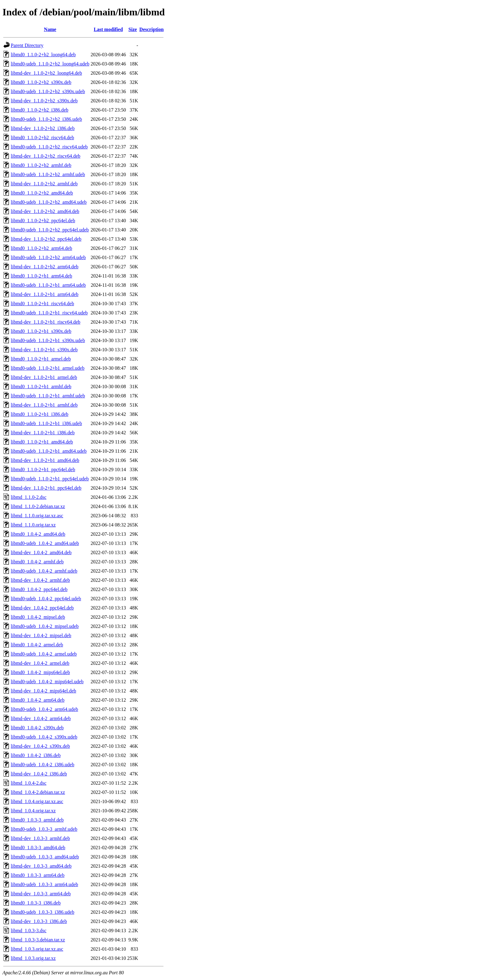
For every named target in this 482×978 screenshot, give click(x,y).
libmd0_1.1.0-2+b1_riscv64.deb (42, 303)
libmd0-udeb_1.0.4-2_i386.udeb (42, 764)
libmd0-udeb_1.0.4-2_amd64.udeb (45, 543)
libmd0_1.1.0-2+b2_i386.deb (39, 109)
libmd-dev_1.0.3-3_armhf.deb (40, 838)
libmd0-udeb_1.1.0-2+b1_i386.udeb (46, 423)
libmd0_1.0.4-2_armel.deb (37, 644)
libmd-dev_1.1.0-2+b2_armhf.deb (44, 183)
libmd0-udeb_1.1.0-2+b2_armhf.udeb (48, 174)
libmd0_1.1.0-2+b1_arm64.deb (41, 275)
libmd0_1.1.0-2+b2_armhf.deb (41, 165)
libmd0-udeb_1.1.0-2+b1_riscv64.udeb (49, 312)
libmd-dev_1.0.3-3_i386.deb (39, 921)
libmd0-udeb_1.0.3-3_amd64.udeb (45, 856)
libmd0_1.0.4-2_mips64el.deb (40, 672)
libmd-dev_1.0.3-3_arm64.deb (41, 893)
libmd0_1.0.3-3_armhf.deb (37, 819)
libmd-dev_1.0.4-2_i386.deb (39, 773)
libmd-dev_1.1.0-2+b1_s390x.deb (44, 349)
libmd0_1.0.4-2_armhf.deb (37, 561)
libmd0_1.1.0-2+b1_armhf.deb (41, 386)
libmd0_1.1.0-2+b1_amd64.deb (42, 441)
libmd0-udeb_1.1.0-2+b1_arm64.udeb (48, 285)
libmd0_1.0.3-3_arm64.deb (38, 875)
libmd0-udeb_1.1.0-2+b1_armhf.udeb (48, 395)
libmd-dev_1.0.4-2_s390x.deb (40, 746)
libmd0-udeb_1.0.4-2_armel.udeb (44, 654)
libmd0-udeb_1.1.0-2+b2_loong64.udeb (50, 63)
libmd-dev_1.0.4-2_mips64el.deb (43, 690)
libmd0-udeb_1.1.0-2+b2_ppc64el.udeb (50, 229)
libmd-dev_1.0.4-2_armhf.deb (40, 580)
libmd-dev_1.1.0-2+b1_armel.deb (44, 377)
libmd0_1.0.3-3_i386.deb (36, 902)
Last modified (108, 29)
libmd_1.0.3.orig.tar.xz (33, 958)
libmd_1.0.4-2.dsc (28, 783)
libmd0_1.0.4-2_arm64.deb (38, 700)
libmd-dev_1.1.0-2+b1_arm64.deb (44, 294)
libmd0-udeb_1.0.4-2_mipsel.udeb (45, 626)
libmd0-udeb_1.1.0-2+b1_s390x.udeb (48, 340)
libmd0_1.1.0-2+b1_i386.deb (39, 414)
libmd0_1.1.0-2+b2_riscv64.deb (42, 137)
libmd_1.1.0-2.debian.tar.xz (38, 506)
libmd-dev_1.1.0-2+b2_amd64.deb (45, 211)
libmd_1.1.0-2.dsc (28, 497)
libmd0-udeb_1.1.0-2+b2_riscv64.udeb (49, 146)
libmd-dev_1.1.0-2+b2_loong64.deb (46, 73)
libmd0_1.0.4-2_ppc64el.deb (39, 589)
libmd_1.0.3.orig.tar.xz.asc (37, 949)
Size (132, 29)
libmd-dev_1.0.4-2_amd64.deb (41, 552)
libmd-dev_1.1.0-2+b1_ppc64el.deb (46, 488)
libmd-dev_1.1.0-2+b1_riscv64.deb (45, 322)
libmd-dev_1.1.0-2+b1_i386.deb (43, 432)
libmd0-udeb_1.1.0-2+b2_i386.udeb (46, 119)
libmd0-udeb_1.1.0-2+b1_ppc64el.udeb (50, 478)
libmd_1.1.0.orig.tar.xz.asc (37, 515)
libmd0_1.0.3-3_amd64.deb (38, 847)
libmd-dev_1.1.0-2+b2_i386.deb (43, 128)
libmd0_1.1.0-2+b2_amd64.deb (42, 192)
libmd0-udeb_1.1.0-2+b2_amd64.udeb (49, 202)
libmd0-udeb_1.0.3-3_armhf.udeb (44, 829)
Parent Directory (27, 45)
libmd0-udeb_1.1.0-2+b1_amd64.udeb (49, 451)
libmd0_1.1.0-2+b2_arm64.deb (41, 248)
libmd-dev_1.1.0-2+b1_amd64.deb (45, 460)
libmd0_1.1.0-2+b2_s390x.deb (41, 82)
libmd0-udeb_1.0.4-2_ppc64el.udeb (46, 598)
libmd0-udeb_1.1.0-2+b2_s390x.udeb (48, 91)
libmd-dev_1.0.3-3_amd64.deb (41, 866)
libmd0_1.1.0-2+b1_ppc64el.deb (43, 469)
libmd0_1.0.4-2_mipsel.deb (38, 617)
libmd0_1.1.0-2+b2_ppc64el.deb (43, 220)
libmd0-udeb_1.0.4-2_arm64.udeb (44, 709)
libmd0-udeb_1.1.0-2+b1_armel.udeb (48, 368)
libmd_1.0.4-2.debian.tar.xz (38, 792)
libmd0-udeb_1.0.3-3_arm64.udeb (44, 884)
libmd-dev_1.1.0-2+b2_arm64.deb (44, 266)
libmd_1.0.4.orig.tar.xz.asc (37, 801)
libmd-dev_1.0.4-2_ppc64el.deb (42, 607)
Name (50, 29)
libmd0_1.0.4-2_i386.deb (36, 755)
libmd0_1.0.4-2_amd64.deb (38, 534)
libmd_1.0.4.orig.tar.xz (33, 810)
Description (151, 29)
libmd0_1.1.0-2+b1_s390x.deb (41, 331)
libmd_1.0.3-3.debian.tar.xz (38, 939)
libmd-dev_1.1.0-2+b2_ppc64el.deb (46, 239)
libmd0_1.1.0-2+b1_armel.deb (41, 358)
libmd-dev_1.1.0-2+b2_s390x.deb (44, 100)
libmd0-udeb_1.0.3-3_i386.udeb (42, 912)
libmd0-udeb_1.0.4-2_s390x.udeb (44, 736)
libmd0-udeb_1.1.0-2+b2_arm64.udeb (48, 257)
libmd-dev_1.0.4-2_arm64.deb (41, 718)
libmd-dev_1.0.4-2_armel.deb (40, 663)
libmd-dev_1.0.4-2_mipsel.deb (41, 635)
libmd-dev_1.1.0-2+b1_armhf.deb (44, 405)
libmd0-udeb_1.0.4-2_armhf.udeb (44, 571)
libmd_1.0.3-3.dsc (28, 930)
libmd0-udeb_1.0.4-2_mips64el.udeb (47, 681)
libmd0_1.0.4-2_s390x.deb (37, 727)
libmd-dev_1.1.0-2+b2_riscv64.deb (45, 156)
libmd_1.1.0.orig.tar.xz (33, 524)
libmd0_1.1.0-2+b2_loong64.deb (43, 54)
